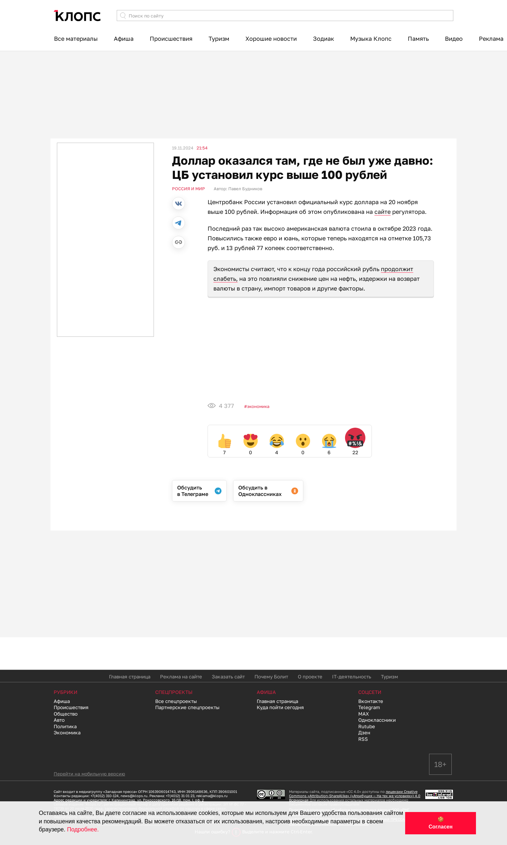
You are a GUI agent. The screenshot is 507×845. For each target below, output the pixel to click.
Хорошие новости (271, 38)
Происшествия (171, 38)
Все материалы (76, 38)
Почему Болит (271, 676)
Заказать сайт (228, 676)
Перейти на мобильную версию (89, 773)
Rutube (366, 726)
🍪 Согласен (440, 823)
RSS (363, 739)
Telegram (369, 707)
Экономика (258, 406)
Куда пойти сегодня (280, 707)
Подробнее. (83, 829)
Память (418, 38)
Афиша (124, 38)
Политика (65, 726)
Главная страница (129, 676)
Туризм (219, 38)
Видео (454, 38)
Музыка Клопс (371, 38)
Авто (59, 720)
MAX (363, 714)
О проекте (310, 676)
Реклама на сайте (181, 676)
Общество (66, 714)
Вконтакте (370, 701)
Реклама (491, 38)
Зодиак (323, 38)
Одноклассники (377, 720)
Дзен (364, 732)
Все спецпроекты (176, 701)
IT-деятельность (351, 676)
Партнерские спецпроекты (187, 707)
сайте (382, 211)
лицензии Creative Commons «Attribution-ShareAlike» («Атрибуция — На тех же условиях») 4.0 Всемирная (354, 795)
